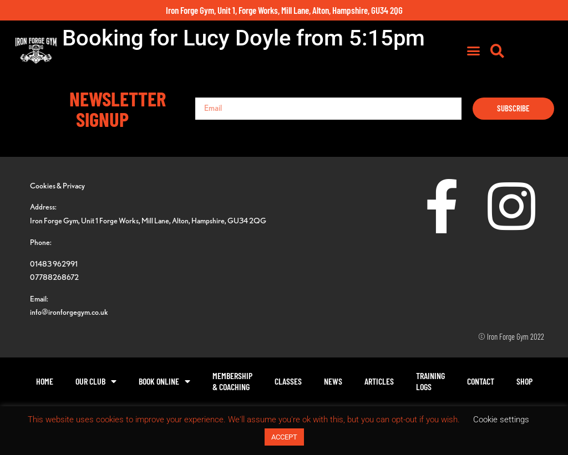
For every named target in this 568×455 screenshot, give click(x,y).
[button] (519, 52)
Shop (524, 381)
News (333, 381)
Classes (288, 381)
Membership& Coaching (232, 381)
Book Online (164, 381)
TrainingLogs (430, 381)
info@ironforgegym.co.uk (69, 311)
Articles (379, 381)
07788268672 (54, 277)
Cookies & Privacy (57, 185)
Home (44, 381)
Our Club (95, 381)
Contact (480, 381)
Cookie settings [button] (501, 420)
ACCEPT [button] (284, 437)
